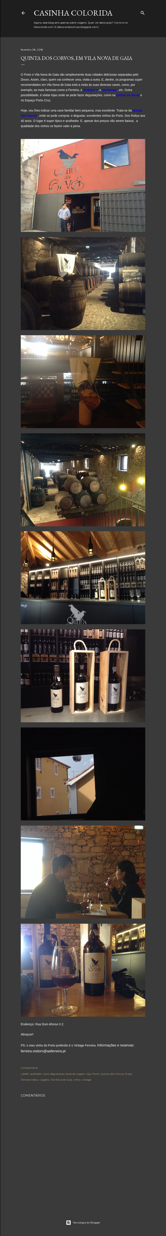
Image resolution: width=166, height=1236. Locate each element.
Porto (95, 1073)
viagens (44, 1079)
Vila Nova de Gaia (61, 1079)
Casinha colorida (73, 13)
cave (46, 1073)
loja (89, 1073)
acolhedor (36, 1073)
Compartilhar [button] (29, 1067)
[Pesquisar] (142, 12)
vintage (86, 1079)
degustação (57, 1073)
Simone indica (29, 1079)
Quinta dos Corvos (112, 1073)
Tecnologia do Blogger (83, 1222)
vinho (76, 1079)
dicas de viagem (75, 1073)
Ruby (128, 1073)
